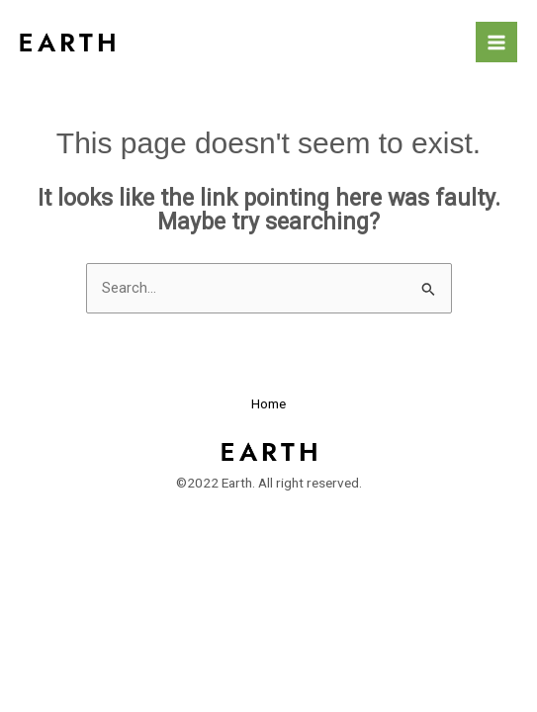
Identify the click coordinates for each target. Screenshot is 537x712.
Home (268, 403)
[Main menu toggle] (496, 42)
